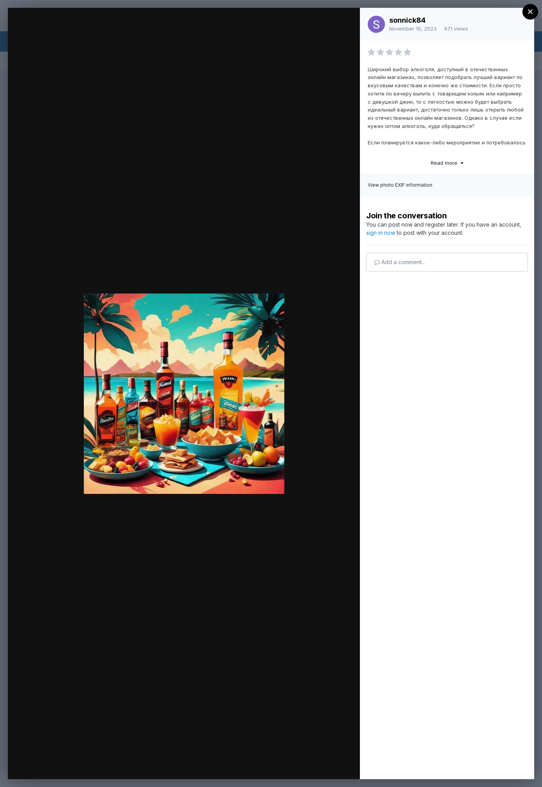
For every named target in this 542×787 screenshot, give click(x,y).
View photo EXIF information (400, 185)
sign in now (380, 232)
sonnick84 (407, 20)
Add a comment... (399, 262)
